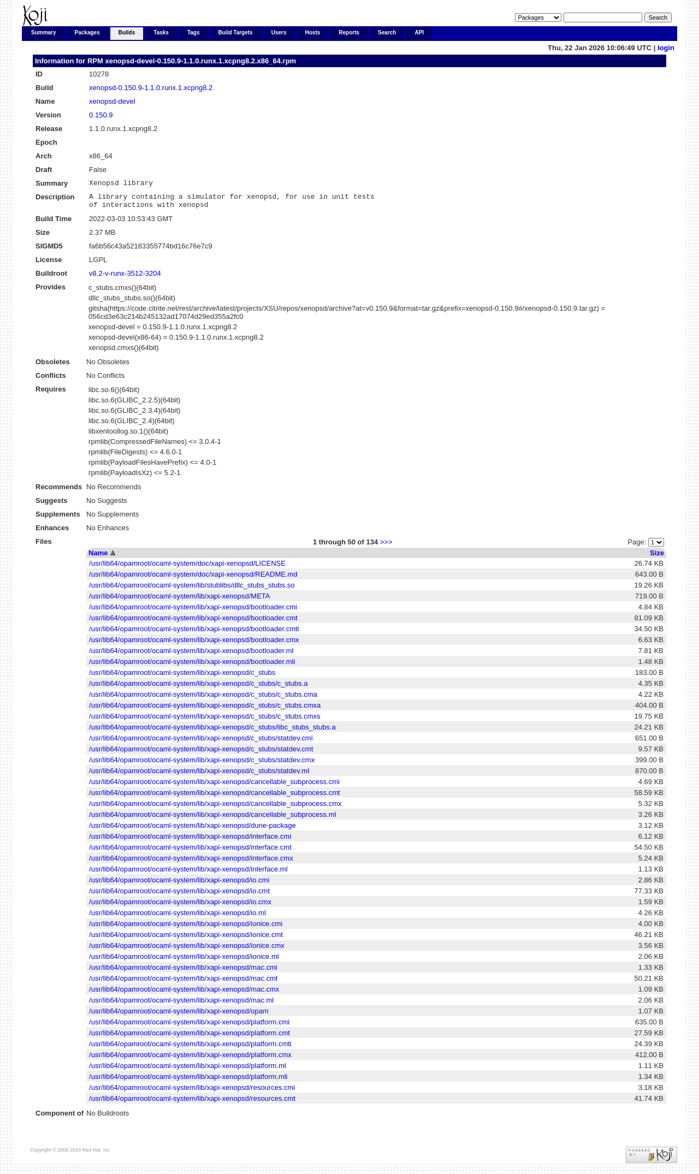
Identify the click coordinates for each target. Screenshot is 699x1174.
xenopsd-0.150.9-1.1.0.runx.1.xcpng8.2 (150, 88)
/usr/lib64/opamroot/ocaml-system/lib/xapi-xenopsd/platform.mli (188, 1081)
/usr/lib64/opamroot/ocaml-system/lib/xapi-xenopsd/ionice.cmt (186, 939)
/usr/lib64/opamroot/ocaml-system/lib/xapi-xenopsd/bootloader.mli (192, 666)
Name (98, 558)
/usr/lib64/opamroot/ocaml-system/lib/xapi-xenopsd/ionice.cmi (185, 928)
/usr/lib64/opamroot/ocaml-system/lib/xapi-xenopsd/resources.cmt (192, 1103)
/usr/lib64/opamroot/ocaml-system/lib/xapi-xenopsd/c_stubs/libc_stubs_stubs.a (212, 732)
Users (279, 32)
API (419, 32)
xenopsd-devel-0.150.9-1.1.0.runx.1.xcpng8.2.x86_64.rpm (200, 61)
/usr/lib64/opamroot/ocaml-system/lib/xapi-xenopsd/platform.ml (187, 1070)
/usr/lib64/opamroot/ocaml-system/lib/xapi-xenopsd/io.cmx (180, 907)
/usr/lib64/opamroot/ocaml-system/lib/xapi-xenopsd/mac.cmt (183, 983)
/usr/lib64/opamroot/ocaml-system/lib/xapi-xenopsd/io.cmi (179, 885)
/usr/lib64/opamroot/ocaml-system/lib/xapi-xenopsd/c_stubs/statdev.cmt (201, 754)
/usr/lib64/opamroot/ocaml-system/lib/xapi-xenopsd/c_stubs (182, 677)
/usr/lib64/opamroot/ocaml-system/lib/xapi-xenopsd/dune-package (192, 830)
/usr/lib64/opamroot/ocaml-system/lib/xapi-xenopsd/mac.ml (181, 1005)
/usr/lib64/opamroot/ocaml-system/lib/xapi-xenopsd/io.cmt (179, 896)
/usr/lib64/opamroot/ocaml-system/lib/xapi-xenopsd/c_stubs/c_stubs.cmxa (205, 710)
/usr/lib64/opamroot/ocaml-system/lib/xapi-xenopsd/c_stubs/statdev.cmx (202, 765)
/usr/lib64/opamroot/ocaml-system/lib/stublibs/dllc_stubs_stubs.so (191, 590)
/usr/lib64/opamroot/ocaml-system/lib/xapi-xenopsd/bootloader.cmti (194, 634)
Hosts (313, 32)
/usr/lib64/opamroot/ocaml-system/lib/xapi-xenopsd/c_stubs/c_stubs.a (198, 688)
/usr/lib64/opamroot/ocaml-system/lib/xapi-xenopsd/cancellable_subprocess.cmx (215, 808)
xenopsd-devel (112, 101)
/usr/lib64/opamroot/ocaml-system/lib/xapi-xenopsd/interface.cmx (191, 863)
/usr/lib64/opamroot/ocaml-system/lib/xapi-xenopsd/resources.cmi (192, 1092)
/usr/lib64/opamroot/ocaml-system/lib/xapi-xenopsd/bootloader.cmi (193, 612)
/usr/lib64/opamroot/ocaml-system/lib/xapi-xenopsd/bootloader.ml (191, 655)
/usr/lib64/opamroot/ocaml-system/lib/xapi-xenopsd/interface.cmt (190, 852)
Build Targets (235, 32)
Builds (127, 32)
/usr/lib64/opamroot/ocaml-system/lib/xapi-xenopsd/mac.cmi (183, 972)
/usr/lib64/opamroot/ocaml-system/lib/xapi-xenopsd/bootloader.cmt (193, 623)
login (665, 48)
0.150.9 (100, 115)
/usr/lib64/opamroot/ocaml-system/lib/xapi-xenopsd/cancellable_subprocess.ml (212, 819)
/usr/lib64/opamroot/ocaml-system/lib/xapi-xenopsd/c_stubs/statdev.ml (199, 776)
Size (657, 558)
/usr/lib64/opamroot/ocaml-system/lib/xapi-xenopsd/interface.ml (188, 874)
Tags (193, 32)
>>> (386, 547)
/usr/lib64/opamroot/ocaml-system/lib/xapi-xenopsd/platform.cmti (190, 1049)
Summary (43, 32)
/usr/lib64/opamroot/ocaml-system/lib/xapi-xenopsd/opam (179, 1016)
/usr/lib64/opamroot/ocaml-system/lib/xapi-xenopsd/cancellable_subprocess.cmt (214, 797)
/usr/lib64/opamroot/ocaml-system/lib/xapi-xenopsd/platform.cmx (190, 1060)
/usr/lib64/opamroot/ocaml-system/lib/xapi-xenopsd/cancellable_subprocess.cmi (214, 786)
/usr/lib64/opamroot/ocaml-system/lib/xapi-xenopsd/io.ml (177, 918)
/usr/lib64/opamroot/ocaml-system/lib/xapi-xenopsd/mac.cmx (184, 994)
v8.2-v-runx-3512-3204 (125, 278)
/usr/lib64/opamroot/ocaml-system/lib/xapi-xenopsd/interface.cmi (190, 841)
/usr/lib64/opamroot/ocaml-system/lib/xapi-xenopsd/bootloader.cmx (194, 645)
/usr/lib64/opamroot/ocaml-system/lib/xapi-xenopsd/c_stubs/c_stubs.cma (203, 699)
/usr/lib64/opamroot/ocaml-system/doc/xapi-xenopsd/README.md (193, 579)
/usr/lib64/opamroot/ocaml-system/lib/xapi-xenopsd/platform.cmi (189, 1027)
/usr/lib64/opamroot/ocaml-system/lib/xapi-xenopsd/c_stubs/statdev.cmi (200, 743)
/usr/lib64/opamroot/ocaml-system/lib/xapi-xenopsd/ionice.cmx (187, 950)
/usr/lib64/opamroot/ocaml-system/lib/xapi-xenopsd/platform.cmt (189, 1038)
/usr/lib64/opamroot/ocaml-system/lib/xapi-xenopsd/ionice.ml (184, 961)
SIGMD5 (49, 251)
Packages (87, 32)
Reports (349, 32)
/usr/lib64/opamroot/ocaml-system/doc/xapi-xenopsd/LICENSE (187, 568)
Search (387, 32)
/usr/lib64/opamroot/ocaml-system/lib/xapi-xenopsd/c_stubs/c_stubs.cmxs (204, 721)
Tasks (161, 32)
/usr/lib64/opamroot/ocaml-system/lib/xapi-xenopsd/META (179, 601)
